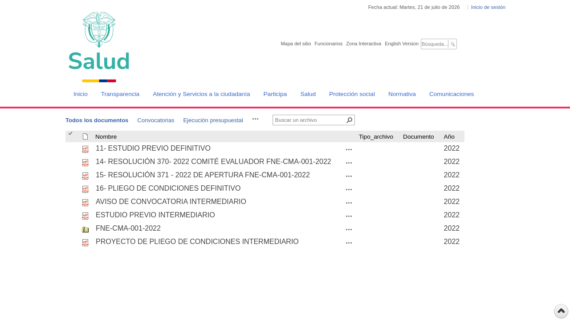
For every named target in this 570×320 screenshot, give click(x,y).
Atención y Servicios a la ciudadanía (201, 94)
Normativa (402, 94)
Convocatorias (155, 120)
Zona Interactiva (363, 43)
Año (449, 136)
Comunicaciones (451, 94)
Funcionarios (328, 43)
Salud (308, 94)
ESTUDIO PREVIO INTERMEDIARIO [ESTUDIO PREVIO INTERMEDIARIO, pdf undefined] (155, 215)
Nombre (106, 136)
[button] (255, 118)
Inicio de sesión (488, 7)
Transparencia (120, 94)
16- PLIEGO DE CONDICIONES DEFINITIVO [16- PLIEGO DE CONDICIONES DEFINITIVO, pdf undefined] (168, 188)
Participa (275, 94)
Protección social (352, 94)
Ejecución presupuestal (213, 120)
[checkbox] (71, 136)
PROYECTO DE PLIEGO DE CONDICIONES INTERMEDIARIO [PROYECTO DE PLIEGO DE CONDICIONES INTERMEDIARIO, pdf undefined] (197, 241)
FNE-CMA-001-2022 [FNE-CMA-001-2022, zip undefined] (128, 228)
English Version (402, 43)
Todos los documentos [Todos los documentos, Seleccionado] (96, 120)
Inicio (80, 94)
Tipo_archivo (376, 136)
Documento (418, 136)
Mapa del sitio (296, 43)
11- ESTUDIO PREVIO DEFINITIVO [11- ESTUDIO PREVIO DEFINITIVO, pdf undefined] (153, 148)
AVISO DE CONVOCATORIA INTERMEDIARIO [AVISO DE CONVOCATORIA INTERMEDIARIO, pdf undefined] (171, 201)
